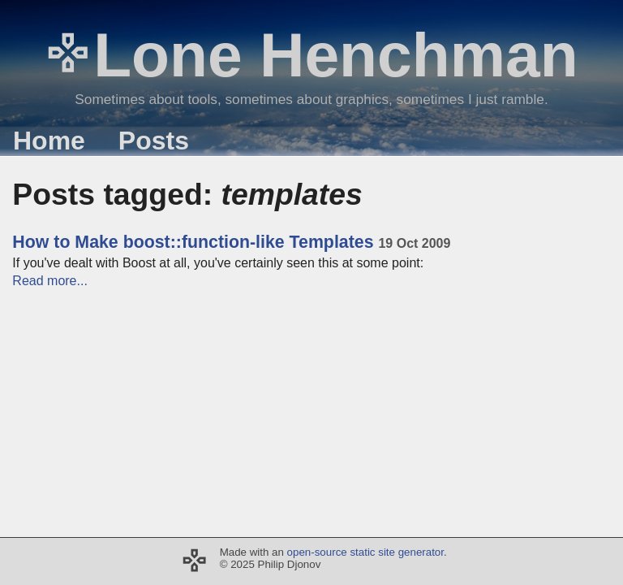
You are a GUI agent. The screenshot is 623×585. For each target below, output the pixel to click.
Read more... (49, 281)
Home (49, 140)
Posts (153, 140)
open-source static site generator (365, 552)
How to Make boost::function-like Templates (231, 242)
